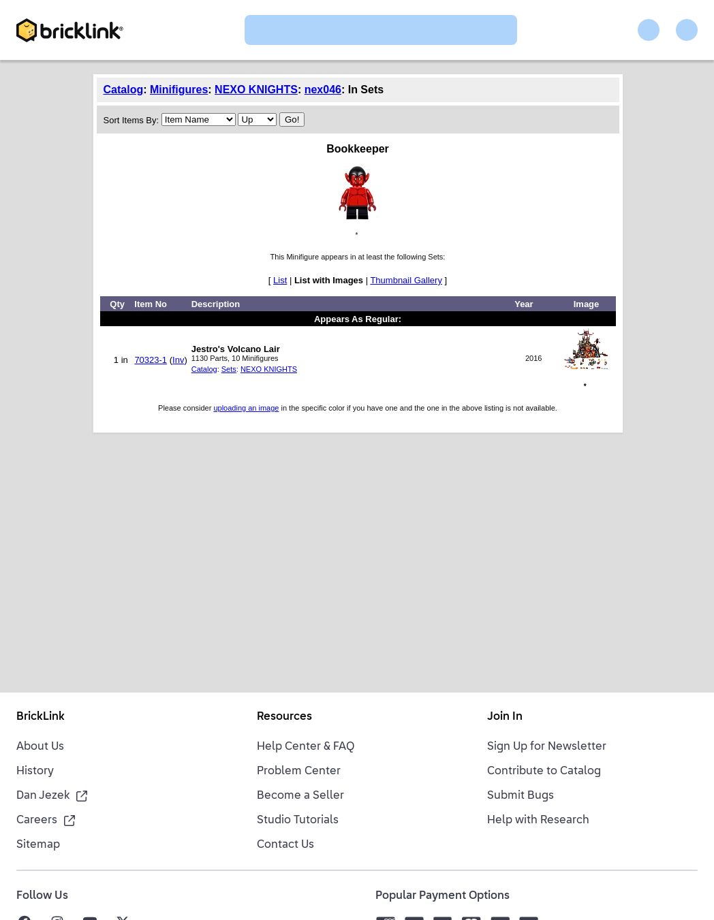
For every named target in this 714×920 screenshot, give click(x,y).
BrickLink (40, 717)
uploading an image (246, 408)
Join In (505, 717)
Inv (178, 360)
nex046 (323, 89)
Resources (284, 717)
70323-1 (150, 360)
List (280, 280)
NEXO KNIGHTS (256, 89)
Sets (228, 369)
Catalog (124, 89)
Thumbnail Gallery (406, 280)
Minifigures (179, 89)
